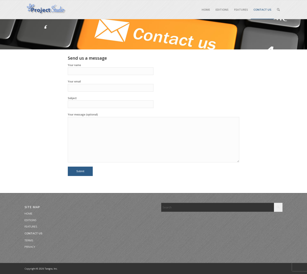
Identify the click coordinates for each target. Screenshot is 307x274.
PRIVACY (30, 247)
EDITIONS (30, 220)
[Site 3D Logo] (46, 9)
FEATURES (31, 226)
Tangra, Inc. (51, 268)
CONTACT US (33, 233)
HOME (28, 213)
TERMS (29, 240)
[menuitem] (206, 9)
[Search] (278, 9)
